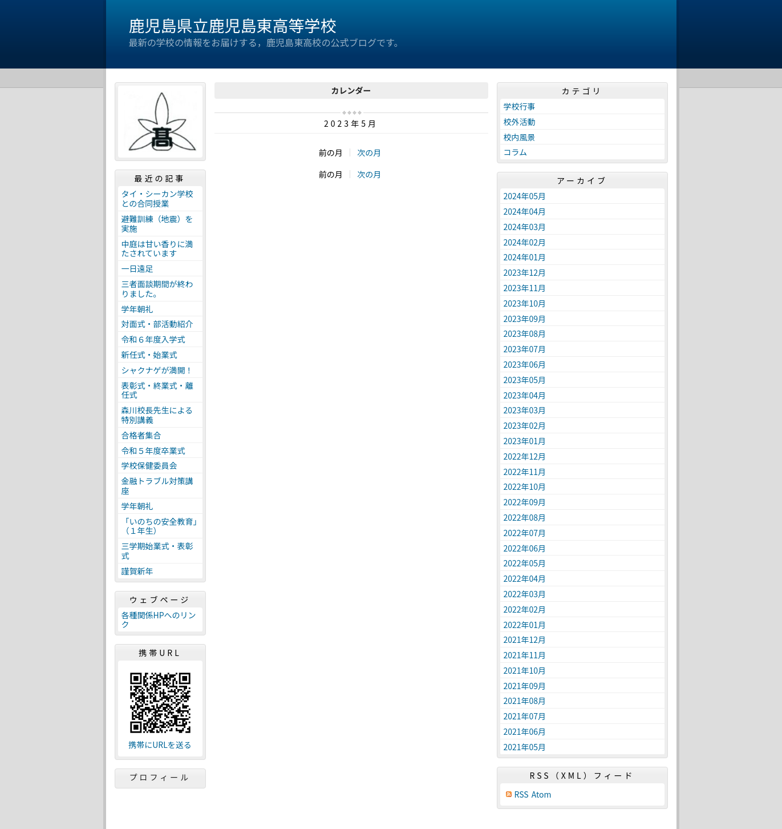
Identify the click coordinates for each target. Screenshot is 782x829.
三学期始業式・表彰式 (157, 550)
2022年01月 (525, 624)
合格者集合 (141, 435)
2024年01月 (525, 257)
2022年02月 (525, 609)
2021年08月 (525, 700)
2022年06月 (525, 548)
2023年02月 (525, 425)
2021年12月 (525, 639)
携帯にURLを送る (160, 744)
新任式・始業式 (149, 354)
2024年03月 (525, 226)
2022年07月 (525, 532)
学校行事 (520, 106)
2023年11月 (525, 287)
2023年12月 (525, 272)
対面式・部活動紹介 (157, 323)
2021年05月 (525, 746)
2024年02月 (525, 242)
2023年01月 (525, 440)
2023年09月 (525, 318)
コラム (516, 152)
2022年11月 (525, 471)
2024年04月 (525, 211)
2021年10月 (525, 670)
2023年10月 (525, 303)
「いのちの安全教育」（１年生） (159, 526)
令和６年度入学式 (153, 339)
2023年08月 (525, 333)
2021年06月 (525, 731)
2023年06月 (525, 364)
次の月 (369, 152)
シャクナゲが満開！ (157, 370)
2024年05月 (525, 196)
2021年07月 (525, 716)
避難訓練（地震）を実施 (157, 223)
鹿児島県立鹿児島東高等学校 (233, 25)
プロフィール (160, 777)
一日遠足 (137, 268)
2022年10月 (525, 486)
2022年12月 (525, 456)
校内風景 (520, 137)
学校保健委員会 (149, 465)
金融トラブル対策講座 (157, 485)
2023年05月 (525, 379)
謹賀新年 (137, 571)
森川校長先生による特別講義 (157, 414)
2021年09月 (525, 685)
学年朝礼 (137, 309)
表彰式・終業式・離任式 (157, 390)
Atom (542, 794)
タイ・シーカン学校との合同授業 (157, 198)
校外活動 (520, 121)
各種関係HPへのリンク (158, 619)
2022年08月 (525, 517)
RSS (521, 794)
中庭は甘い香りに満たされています (157, 248)
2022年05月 (525, 563)
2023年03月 (525, 410)
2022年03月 (525, 593)
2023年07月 (525, 349)
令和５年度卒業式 (153, 450)
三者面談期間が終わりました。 (157, 288)
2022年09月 (525, 502)
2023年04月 (525, 395)
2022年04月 (525, 578)
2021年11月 (525, 655)
